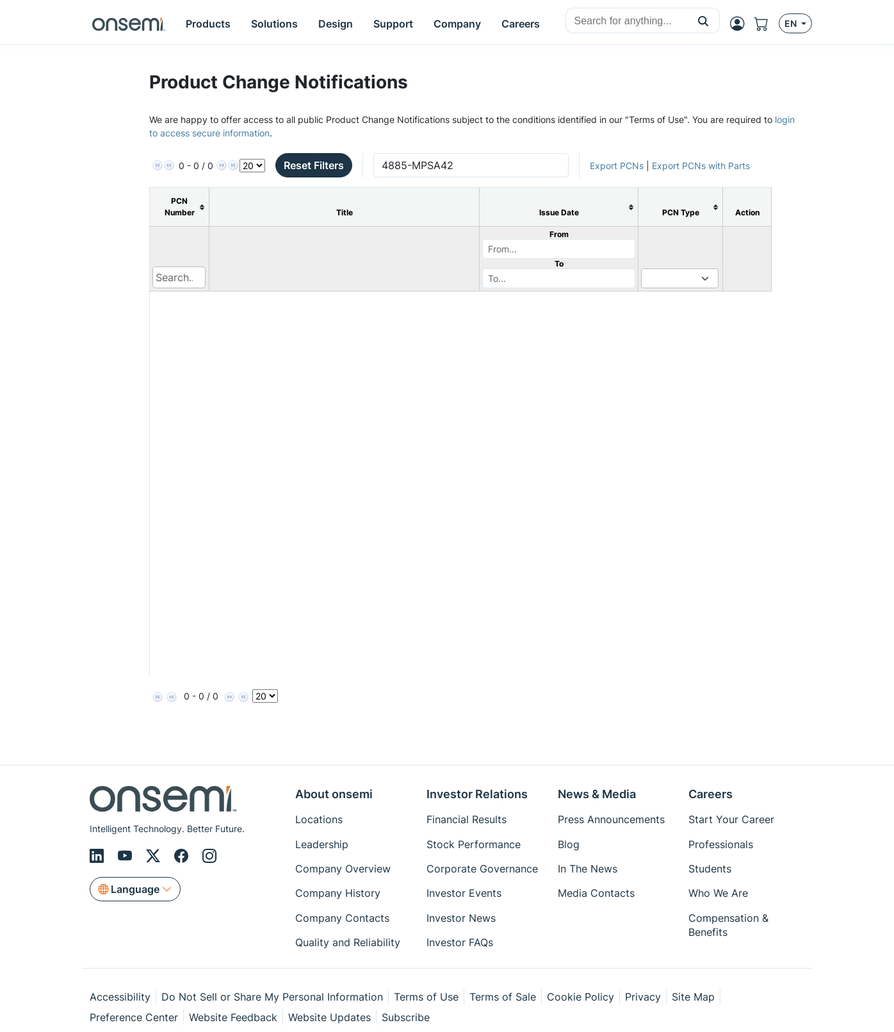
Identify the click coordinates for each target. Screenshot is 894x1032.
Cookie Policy (580, 996)
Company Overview (343, 868)
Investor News (461, 918)
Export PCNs (617, 165)
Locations (319, 819)
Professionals (720, 844)
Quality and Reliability (347, 942)
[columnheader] (179, 207)
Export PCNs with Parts (701, 165)
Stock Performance (474, 844)
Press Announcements (611, 819)
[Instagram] (209, 856)
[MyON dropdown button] (740, 24)
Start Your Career (731, 819)
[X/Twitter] (155, 856)
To (559, 263)
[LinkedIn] (99, 856)
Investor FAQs (460, 942)
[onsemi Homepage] (128, 24)
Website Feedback (233, 1017)
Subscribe (406, 1017)
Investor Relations (477, 794)
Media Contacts (596, 893)
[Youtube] (127, 856)
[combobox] (626, 21)
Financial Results (467, 819)
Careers (710, 794)
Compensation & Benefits (728, 925)
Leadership (321, 844)
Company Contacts (342, 918)
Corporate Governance (482, 868)
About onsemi (334, 794)
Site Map (693, 996)
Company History (337, 893)
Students (709, 868)
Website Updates (329, 1017)
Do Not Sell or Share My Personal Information (272, 996)
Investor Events (464, 893)
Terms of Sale (502, 996)
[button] (703, 20)
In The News (587, 868)
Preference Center (134, 1017)
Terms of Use (426, 996)
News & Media (597, 794)
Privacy (643, 996)
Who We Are (718, 893)
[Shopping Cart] (766, 24)
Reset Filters (314, 165)
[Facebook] (183, 856)
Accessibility (120, 996)
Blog (569, 844)
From (559, 234)
